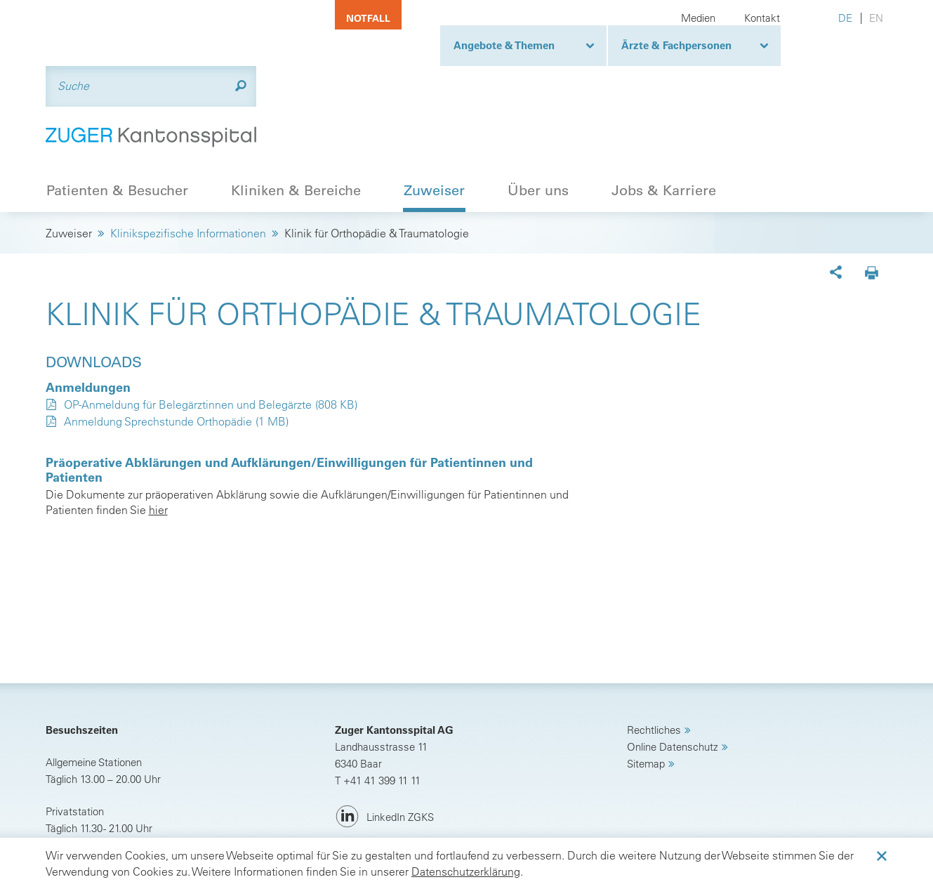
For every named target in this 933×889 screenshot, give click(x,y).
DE (845, 18)
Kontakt (762, 18)
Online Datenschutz (672, 677)
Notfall (368, 18)
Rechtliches (654, 660)
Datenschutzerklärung (465, 871)
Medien (698, 18)
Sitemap (646, 694)
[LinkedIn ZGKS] (384, 747)
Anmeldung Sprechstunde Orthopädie (158, 352)
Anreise (80, 791)
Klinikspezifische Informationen (188, 164)
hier (158, 440)
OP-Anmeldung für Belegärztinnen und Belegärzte (188, 335)
